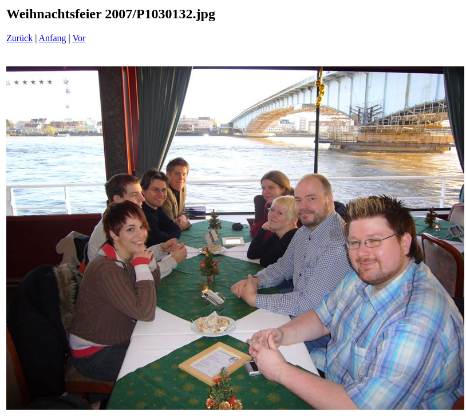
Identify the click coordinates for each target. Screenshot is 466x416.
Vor (78, 38)
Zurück (19, 38)
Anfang (52, 38)
